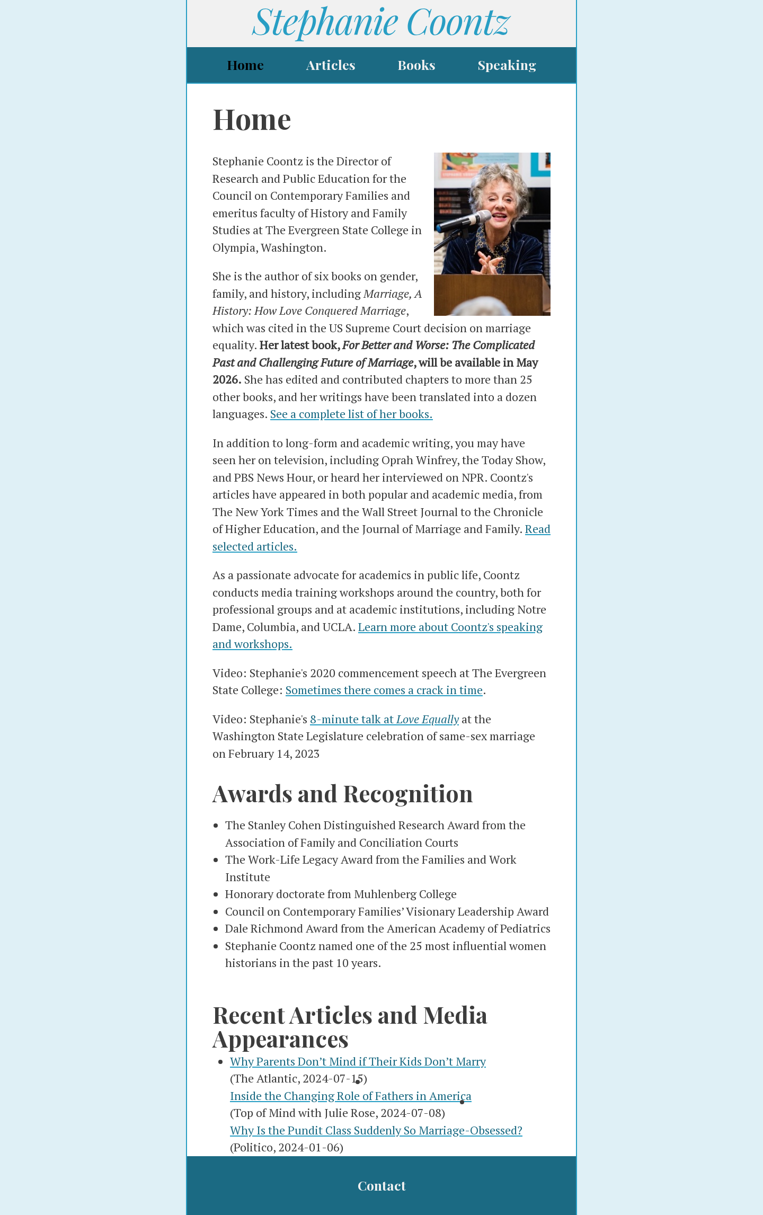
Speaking (507, 64)
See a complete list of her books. (351, 413)
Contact (382, 1185)
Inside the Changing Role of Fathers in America (351, 1095)
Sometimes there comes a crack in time (384, 689)
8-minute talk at (384, 718)
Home (245, 64)
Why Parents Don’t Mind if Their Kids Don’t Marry (358, 1061)
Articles (331, 64)
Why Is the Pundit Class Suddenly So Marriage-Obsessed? (376, 1130)
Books (416, 64)
